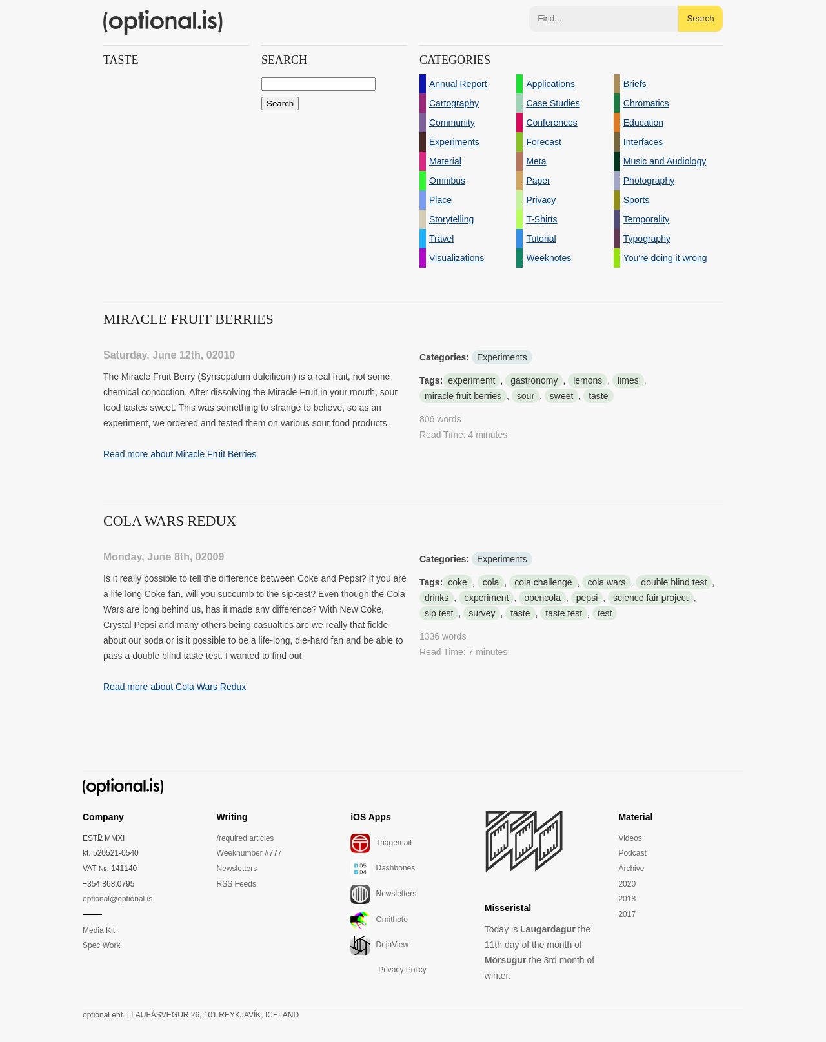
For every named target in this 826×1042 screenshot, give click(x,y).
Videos (629, 838)
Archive (631, 868)
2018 (627, 898)
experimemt (471, 380)
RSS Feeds (236, 884)
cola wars (606, 582)
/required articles (245, 838)
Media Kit (99, 930)
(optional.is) (163, 22)
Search (700, 18)
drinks (436, 598)
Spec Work (101, 945)
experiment (486, 598)
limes (628, 380)
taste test (563, 613)
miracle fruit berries (463, 396)
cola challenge (543, 582)
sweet (562, 396)
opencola (542, 598)
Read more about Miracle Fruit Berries (179, 454)
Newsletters (237, 868)
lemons (587, 380)
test (605, 613)
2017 (627, 914)
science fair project (651, 598)
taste (598, 396)
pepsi (587, 598)
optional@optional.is (117, 898)
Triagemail (381, 843)
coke (457, 582)
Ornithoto (379, 920)
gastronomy (534, 380)
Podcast (632, 853)
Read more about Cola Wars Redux (174, 687)
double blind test (674, 582)
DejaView (379, 945)
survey (481, 613)
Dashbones (382, 868)
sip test (439, 613)
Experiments (502, 357)
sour (525, 396)
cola (491, 582)
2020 (627, 884)
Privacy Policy (402, 969)
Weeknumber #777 (249, 853)
